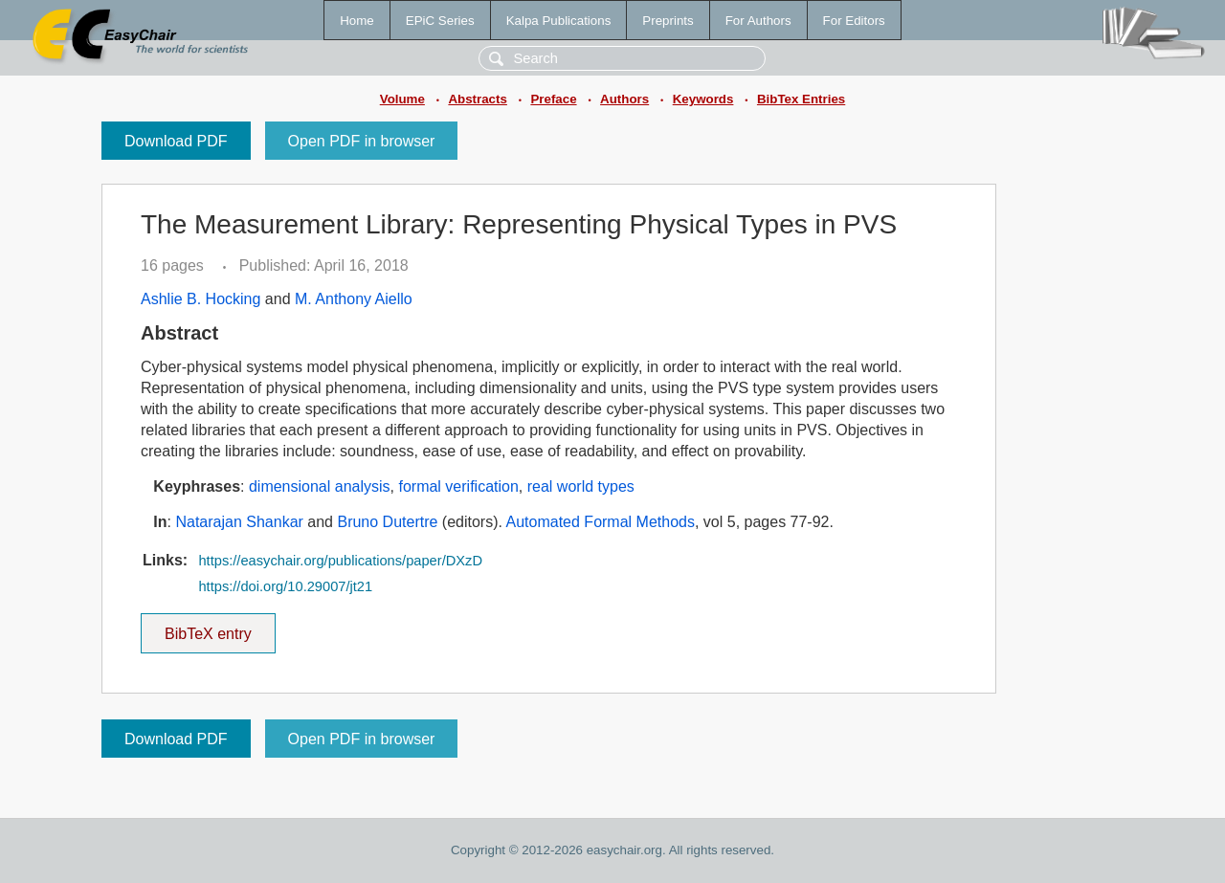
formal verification (458, 486)
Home (357, 20)
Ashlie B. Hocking (200, 299)
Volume (402, 99)
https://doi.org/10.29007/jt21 (285, 586)
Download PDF (176, 141)
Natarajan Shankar (238, 522)
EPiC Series (440, 20)
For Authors (758, 20)
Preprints (667, 20)
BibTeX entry (208, 627)
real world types (581, 486)
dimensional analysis (319, 486)
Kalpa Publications (559, 20)
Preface (553, 99)
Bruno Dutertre (387, 522)
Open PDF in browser (361, 141)
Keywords (703, 99)
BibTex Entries (801, 99)
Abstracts (477, 99)
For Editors (854, 20)
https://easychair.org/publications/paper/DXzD (340, 560)
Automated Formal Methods (600, 522)
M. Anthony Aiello (353, 299)
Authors (624, 99)
